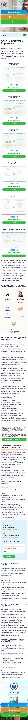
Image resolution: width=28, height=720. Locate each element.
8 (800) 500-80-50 (8, 527)
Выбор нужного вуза (15, 12)
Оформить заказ (15, 21)
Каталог (5, 35)
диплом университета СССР (8, 275)
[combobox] (14, 26)
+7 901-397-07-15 (20, 7)
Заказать (14, 90)
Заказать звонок (15, 17)
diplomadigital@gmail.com (11, 535)
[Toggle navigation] (24, 35)
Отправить (9, 556)
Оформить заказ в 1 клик (15, 440)
